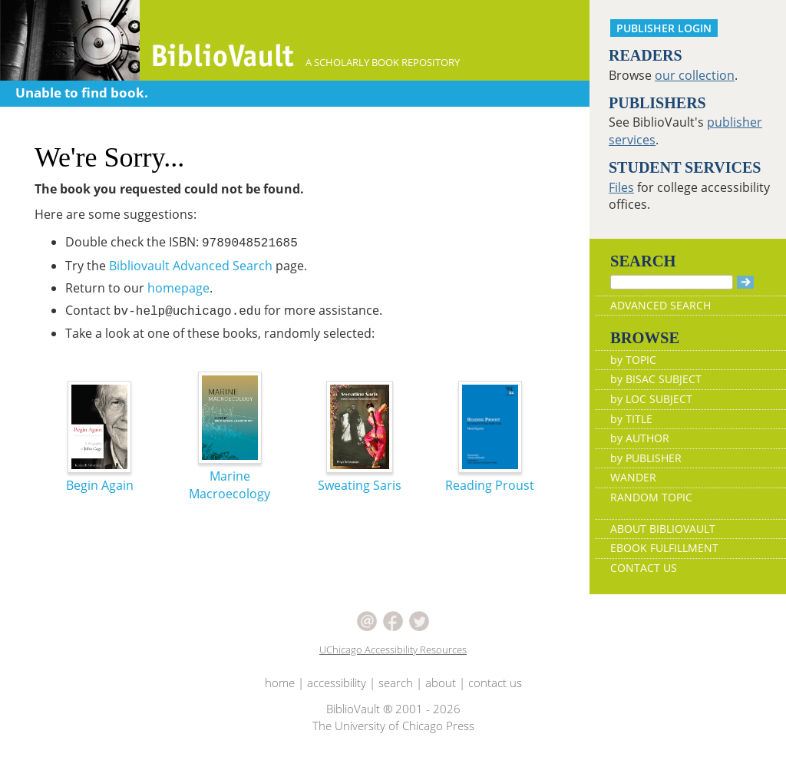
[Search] (671, 282)
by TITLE (631, 419)
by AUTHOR (639, 438)
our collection (695, 75)
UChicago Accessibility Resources (393, 649)
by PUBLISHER (646, 458)
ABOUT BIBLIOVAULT (662, 528)
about (440, 682)
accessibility (336, 682)
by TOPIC (633, 359)
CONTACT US (643, 567)
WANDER (633, 477)
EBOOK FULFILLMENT (664, 547)
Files (621, 187)
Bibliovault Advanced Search (190, 265)
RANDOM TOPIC (651, 497)
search (395, 682)
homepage (178, 287)
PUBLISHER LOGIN (664, 28)
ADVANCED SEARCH (660, 305)
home (280, 682)
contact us (495, 682)
